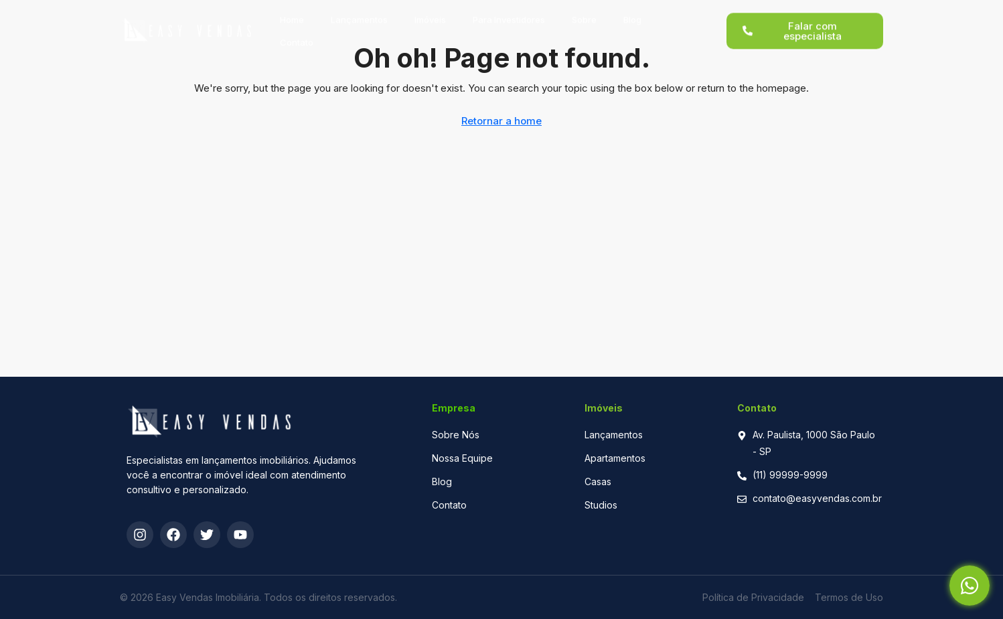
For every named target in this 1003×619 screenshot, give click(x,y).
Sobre (584, 13)
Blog (632, 13)
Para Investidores (509, 13)
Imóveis (430, 13)
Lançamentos (359, 13)
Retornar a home (501, 120)
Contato (296, 36)
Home (292, 13)
